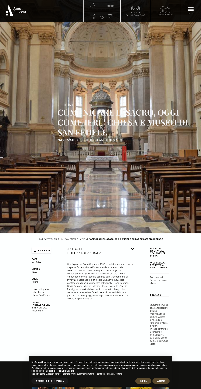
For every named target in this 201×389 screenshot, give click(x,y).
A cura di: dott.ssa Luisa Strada (84, 251)
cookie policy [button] (160, 365)
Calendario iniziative (77, 239)
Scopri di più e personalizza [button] (50, 381)
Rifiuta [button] (143, 381)
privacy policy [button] (138, 362)
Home (40, 239)
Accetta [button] (161, 381)
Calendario (42, 250)
